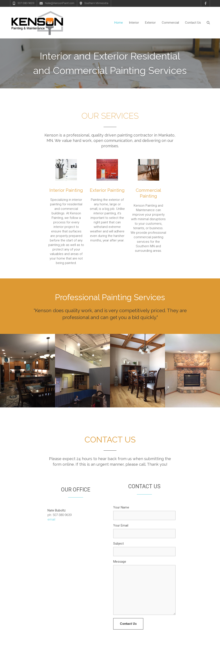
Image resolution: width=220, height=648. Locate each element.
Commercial (170, 23)
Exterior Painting (107, 172)
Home (118, 23)
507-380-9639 (25, 3)
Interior (134, 23)
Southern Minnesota (96, 3)
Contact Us (193, 23)
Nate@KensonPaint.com (59, 3)
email (51, 501)
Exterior (150, 23)
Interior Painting (66, 172)
